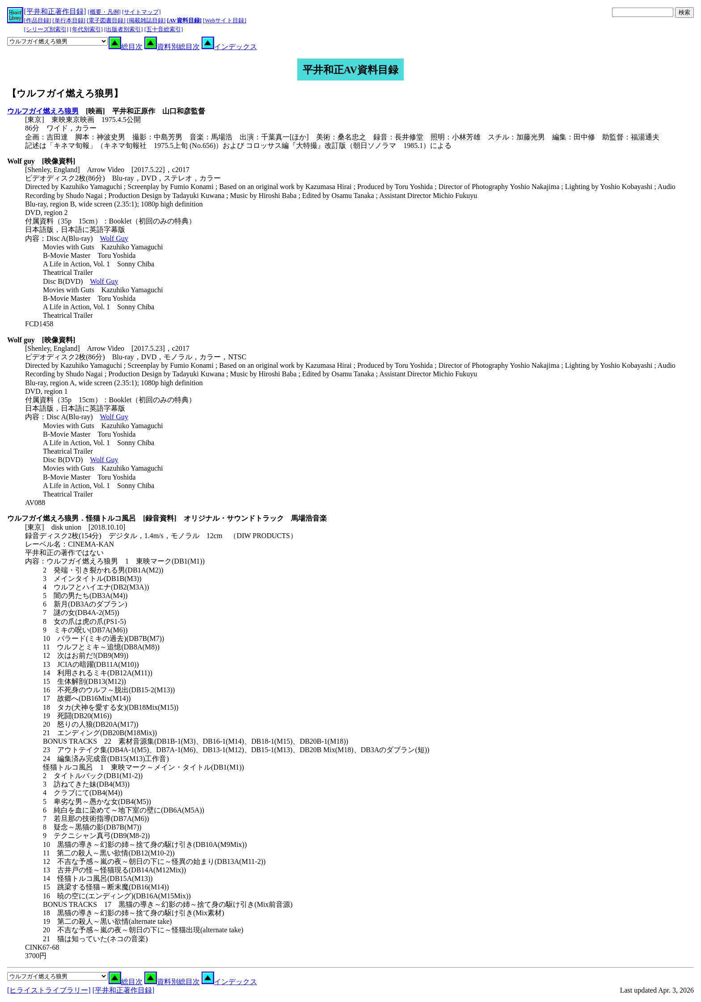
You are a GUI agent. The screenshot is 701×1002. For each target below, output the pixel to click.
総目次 (126, 47)
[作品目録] (37, 20)
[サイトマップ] (141, 12)
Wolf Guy (114, 238)
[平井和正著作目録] (55, 11)
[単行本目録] (68, 20)
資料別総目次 (172, 47)
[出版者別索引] (123, 29)
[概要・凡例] (104, 12)
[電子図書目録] (106, 20)
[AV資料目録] (184, 20)
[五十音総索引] (163, 29)
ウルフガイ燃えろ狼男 (43, 111)
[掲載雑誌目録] (146, 20)
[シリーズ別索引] (46, 29)
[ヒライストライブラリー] (49, 990)
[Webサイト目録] (224, 20)
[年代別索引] (86, 29)
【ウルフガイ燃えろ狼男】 (65, 93)
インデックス (229, 47)
